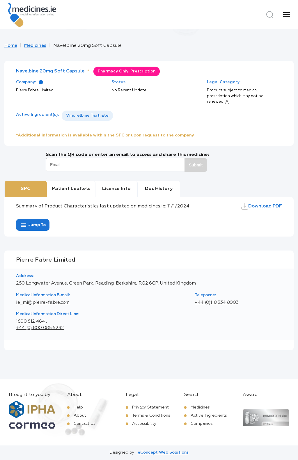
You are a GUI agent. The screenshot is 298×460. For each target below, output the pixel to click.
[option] (87, 116)
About (80, 415)
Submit (196, 165)
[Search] (270, 15)
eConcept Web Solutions (163, 452)
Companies (202, 424)
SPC (25, 189)
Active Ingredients (209, 415)
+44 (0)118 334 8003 (216, 302)
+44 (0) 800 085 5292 (40, 328)
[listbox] (87, 116)
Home (10, 45)
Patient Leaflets (71, 189)
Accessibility (144, 424)
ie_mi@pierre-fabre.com (43, 302)
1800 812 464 (30, 321)
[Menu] (287, 15)
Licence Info (116, 189)
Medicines (35, 45)
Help (78, 407)
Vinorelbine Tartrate (87, 115)
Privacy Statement (150, 407)
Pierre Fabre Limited (35, 90)
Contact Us (84, 424)
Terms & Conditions (151, 415)
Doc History (159, 189)
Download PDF (261, 206)
